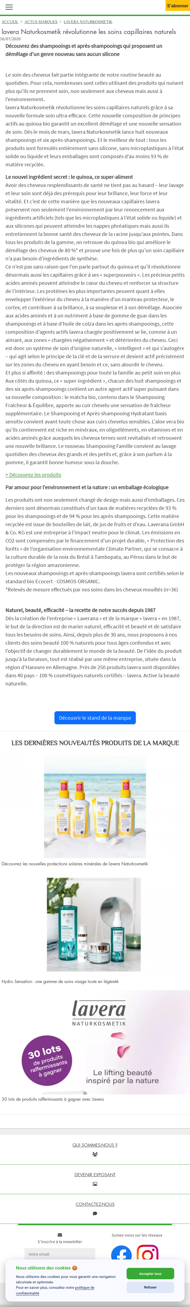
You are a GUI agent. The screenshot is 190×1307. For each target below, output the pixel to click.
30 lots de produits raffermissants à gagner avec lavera (53, 1099)
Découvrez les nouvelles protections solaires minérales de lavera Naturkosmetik (75, 864)
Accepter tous (150, 1274)
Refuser (150, 1287)
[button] (8, 6)
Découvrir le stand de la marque (95, 717)
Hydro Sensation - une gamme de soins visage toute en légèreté (60, 981)
